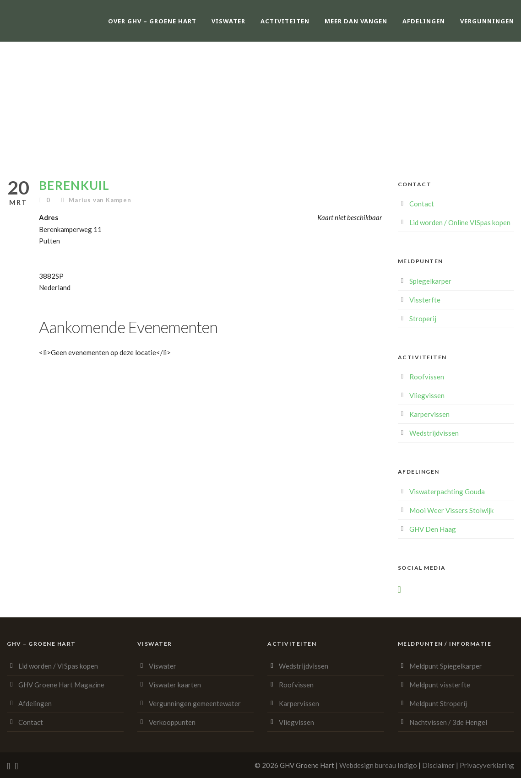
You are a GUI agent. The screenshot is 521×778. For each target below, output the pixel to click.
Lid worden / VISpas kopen (58, 666)
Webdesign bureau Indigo (378, 765)
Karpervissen (429, 414)
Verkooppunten (172, 722)
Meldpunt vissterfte (439, 685)
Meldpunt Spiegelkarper (445, 666)
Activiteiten (284, 21)
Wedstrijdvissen (434, 433)
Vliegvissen (427, 395)
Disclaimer (438, 765)
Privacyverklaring (487, 765)
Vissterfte (424, 300)
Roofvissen (426, 377)
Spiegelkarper (430, 281)
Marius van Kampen (100, 200)
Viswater (228, 21)
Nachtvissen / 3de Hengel (448, 722)
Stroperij (422, 318)
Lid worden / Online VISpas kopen (459, 222)
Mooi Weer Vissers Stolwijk (451, 510)
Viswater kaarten (175, 685)
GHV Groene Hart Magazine (61, 685)
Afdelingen (423, 21)
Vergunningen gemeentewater (195, 703)
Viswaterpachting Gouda (447, 491)
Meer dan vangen (356, 21)
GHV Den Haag (432, 529)
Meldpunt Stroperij (438, 703)
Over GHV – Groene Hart (152, 21)
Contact (421, 204)
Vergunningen (487, 21)
